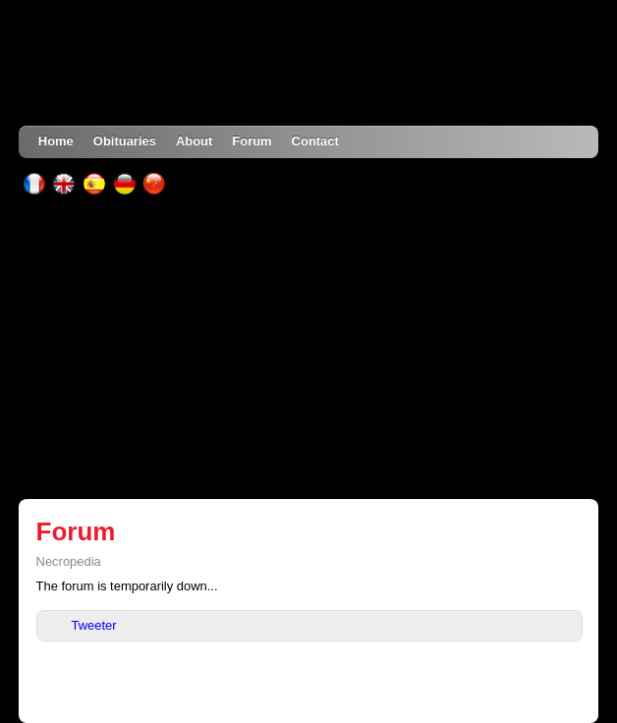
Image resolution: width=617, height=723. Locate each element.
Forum (251, 141)
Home (56, 141)
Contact (315, 141)
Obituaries (124, 141)
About (194, 141)
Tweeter (94, 625)
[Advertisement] (308, 346)
